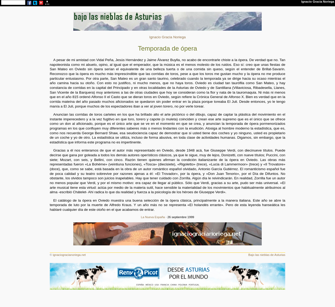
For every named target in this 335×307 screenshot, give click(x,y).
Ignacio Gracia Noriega (167, 37)
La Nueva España (153, 217)
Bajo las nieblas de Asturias (266, 254)
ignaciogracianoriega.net (69, 254)
